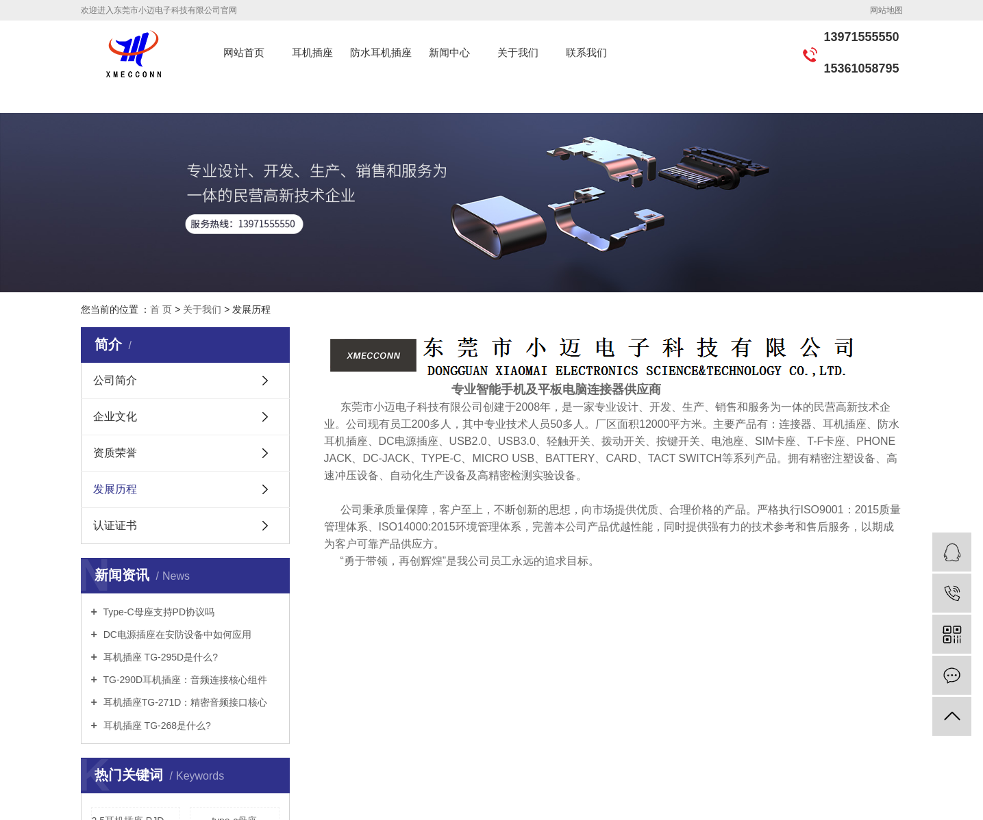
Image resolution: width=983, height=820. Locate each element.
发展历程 (115, 489)
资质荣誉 (115, 453)
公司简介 (115, 380)
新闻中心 (449, 52)
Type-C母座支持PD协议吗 (157, 611)
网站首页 (243, 52)
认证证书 (115, 525)
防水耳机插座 (381, 52)
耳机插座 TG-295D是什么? (159, 657)
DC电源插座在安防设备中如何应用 (176, 634)
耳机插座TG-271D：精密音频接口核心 (184, 702)
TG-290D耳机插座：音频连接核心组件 (184, 679)
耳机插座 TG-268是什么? (156, 725)
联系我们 (586, 52)
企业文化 (115, 416)
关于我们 (517, 52)
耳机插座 (312, 52)
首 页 (161, 309)
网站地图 (886, 10)
